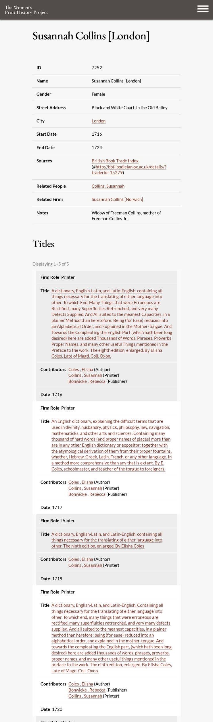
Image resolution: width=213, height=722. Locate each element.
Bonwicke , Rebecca (86, 381)
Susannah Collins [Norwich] (117, 199)
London (98, 120)
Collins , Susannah (85, 375)
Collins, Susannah (108, 186)
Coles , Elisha (80, 369)
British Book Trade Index (115, 160)
